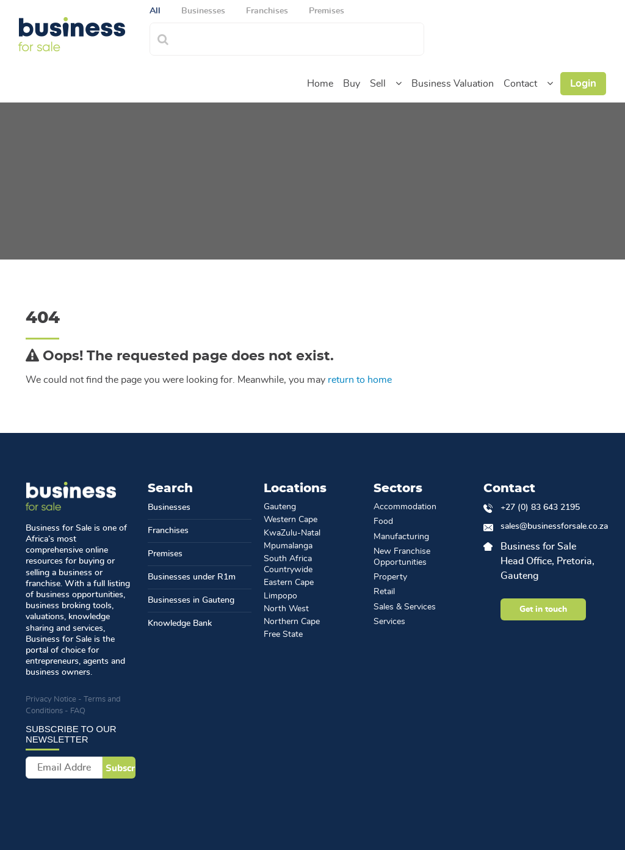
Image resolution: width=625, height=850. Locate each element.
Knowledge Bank (180, 623)
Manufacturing (401, 536)
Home (320, 84)
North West (286, 609)
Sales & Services (405, 607)
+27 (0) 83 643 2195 (540, 507)
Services (389, 621)
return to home (360, 380)
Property (390, 577)
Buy (351, 84)
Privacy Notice (51, 699)
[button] (398, 83)
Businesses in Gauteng (191, 600)
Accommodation (405, 507)
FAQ (77, 711)
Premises (165, 554)
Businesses (169, 507)
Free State (283, 634)
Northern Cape (292, 621)
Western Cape (290, 519)
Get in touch (543, 609)
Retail (384, 591)
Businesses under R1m (192, 577)
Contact (520, 84)
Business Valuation (452, 84)
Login (583, 83)
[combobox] (300, 37)
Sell (378, 84)
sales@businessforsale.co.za (549, 526)
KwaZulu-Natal (292, 533)
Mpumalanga (288, 546)
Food (383, 521)
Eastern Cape (289, 582)
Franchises (168, 530)
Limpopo (280, 596)
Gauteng (280, 507)
